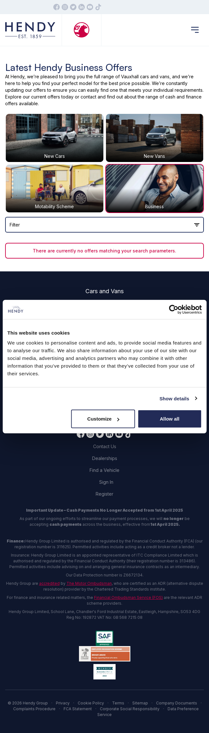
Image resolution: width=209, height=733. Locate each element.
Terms (118, 703)
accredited (49, 583)
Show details (174, 398)
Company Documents (176, 703)
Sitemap (140, 703)
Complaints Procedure (34, 708)
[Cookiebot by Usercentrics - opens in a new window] (173, 309)
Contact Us (104, 446)
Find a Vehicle (104, 470)
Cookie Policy (91, 703)
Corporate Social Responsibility (130, 708)
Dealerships (104, 458)
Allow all (169, 419)
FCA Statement (78, 708)
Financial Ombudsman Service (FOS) (128, 597)
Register (104, 494)
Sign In (106, 482)
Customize (103, 419)
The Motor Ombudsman (89, 583)
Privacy (63, 703)
